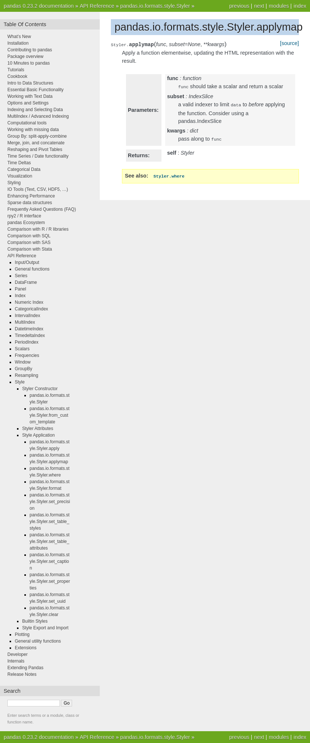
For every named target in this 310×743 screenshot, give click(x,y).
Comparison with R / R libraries (37, 229)
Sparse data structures (29, 202)
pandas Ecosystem (26, 222)
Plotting (22, 634)
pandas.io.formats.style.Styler (155, 6)
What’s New (19, 36)
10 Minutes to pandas (28, 63)
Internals (15, 661)
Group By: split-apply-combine (37, 136)
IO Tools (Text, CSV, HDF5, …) (37, 189)
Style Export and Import (45, 627)
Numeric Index (29, 302)
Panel (20, 289)
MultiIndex (25, 322)
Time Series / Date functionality (38, 156)
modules (279, 6)
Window (23, 362)
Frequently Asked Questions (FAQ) (41, 209)
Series (21, 275)
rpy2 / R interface (24, 216)
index (300, 6)
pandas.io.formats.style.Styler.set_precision (50, 501)
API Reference (97, 6)
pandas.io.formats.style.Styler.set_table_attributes (49, 541)
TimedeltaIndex (30, 335)
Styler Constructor (40, 388)
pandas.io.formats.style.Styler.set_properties (50, 581)
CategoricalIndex (31, 309)
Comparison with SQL (29, 235)
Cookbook (17, 76)
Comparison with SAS (29, 242)
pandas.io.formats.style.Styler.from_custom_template (49, 415)
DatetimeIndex (29, 328)
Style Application (38, 435)
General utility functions (38, 641)
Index (20, 295)
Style (20, 382)
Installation (17, 43)
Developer (17, 654)
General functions (32, 269)
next (259, 6)
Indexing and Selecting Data (35, 109)
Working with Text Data (29, 96)
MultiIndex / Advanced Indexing (38, 116)
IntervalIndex (27, 315)
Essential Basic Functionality (35, 89)
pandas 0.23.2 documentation (39, 6)
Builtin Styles (35, 621)
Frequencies (27, 355)
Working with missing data (33, 129)
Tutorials (15, 69)
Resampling (26, 375)
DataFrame (26, 282)
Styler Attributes (37, 428)
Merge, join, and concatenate (36, 142)
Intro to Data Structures (30, 83)
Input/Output (27, 262)
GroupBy (23, 368)
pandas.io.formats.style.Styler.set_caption (49, 561)
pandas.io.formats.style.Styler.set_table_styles (49, 521)
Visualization (19, 176)
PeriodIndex (26, 342)
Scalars (22, 348)
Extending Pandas (25, 667)
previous (239, 6)
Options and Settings (27, 103)
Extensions (26, 647)
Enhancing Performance (31, 196)
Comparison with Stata (29, 249)
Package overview (25, 56)
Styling (14, 182)
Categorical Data (23, 169)
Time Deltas (19, 162)
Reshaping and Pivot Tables (34, 149)
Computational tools (27, 122)
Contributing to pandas (29, 49)
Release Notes (22, 674)
